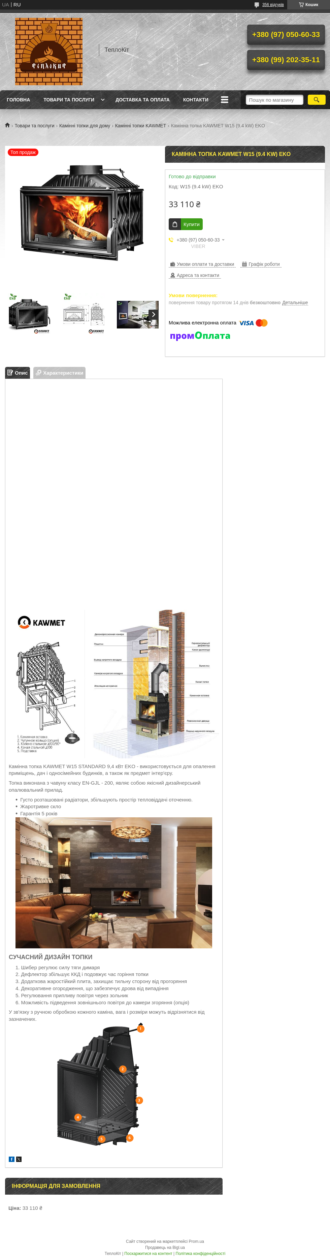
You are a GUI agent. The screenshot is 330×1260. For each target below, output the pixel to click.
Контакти (195, 99)
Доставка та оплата (143, 99)
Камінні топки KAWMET (140, 125)
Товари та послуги (68, 99)
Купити (192, 224)
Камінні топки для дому (84, 125)
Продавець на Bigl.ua (165, 1247)
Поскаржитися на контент (148, 1253)
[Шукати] (317, 100)
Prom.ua (196, 1241)
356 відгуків (273, 4)
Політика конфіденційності (201, 1253)
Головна (18, 99)
